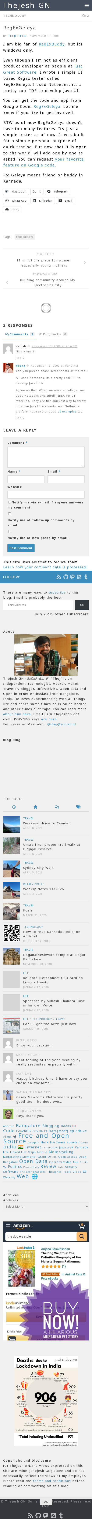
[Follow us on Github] (65, 576)
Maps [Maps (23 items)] (32, 1152)
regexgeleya (25, 237)
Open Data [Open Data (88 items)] (33, 1161)
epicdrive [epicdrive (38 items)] (78, 1130)
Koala (28, 910)
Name (14, 471)
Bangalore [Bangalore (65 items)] (28, 1125)
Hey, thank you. (30, 1115)
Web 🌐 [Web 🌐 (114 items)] (27, 1176)
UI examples (67, 411)
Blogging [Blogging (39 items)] (50, 1125)
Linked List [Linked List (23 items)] (18, 1152)
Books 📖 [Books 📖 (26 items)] (68, 1126)
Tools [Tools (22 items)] (67, 1172)
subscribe (57, 592)
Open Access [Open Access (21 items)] (67, 1157)
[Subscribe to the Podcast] (59, 576)
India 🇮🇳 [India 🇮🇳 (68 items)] (13, 1147)
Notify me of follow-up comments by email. (41, 522)
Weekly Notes (34, 884)
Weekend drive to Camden (47, 823)
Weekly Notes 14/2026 (43, 889)
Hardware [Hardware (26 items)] (58, 1142)
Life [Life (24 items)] (6, 1152)
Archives (10, 1200)
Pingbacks (53, 334)
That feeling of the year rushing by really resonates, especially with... (48, 1062)
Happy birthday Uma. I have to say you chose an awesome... (51, 1080)
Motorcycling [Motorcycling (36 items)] (61, 1151)
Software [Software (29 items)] (10, 1171)
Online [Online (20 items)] (52, 1156)
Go (82, 605)
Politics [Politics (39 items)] (15, 1166)
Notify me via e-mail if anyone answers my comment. (45, 504)
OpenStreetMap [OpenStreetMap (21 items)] (60, 1162)
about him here (17, 714)
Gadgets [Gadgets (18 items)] (33, 1142)
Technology (14, 16)
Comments (20, 334)
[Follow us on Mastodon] (72, 576)
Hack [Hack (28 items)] (45, 1142)
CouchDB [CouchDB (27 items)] (23, 1131)
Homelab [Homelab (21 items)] (73, 1142)
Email (53, 471)
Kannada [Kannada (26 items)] (82, 1147)
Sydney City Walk (38, 867)
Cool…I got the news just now (49, 1024)
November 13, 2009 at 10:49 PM (54, 365)
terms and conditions (52, 1481)
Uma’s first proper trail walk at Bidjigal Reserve (51, 846)
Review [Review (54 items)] (48, 1166)
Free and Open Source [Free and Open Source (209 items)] (36, 1138)
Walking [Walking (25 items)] (9, 1177)
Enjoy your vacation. (34, 1045)
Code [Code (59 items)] (9, 1130)
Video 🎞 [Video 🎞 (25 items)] (79, 1172)
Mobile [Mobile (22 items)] (42, 1152)
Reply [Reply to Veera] (20, 418)
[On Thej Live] (86, 576)
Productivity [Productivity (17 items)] (31, 1167)
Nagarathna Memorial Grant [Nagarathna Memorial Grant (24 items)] (24, 1157)
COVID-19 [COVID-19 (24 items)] (39, 1131)
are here (49, 719)
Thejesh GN (27, 5)
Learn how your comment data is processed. (45, 567)
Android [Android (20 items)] (8, 1126)
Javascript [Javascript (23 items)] (66, 1147)
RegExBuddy (51, 44)
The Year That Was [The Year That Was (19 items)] (33, 1171)
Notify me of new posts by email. (37, 538)
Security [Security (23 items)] (71, 1167)
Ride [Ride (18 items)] (61, 1166)
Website (14, 487)
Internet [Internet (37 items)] (33, 1147)
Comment (17, 443)
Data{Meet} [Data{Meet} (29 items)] (58, 1131)
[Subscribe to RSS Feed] (79, 576)
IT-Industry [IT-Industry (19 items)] (50, 1147)
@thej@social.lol (61, 724)
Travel (28, 818)
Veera (20, 365)
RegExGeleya (46, 106)
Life (26, 973)
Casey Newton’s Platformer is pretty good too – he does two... (49, 1099)
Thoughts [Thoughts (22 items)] (54, 1172)
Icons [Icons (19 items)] (84, 1142)
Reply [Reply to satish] (20, 358)
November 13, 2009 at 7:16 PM (54, 346)
